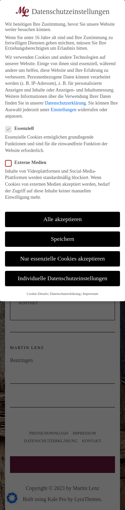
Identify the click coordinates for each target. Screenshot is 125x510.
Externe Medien (28, 162)
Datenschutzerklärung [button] (65, 294)
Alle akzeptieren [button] (62, 219)
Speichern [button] (62, 238)
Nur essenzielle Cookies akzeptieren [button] (62, 258)
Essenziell (21, 128)
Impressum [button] (90, 294)
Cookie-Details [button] (37, 294)
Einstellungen (63, 109)
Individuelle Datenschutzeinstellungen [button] (62, 278)
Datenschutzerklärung (65, 103)
